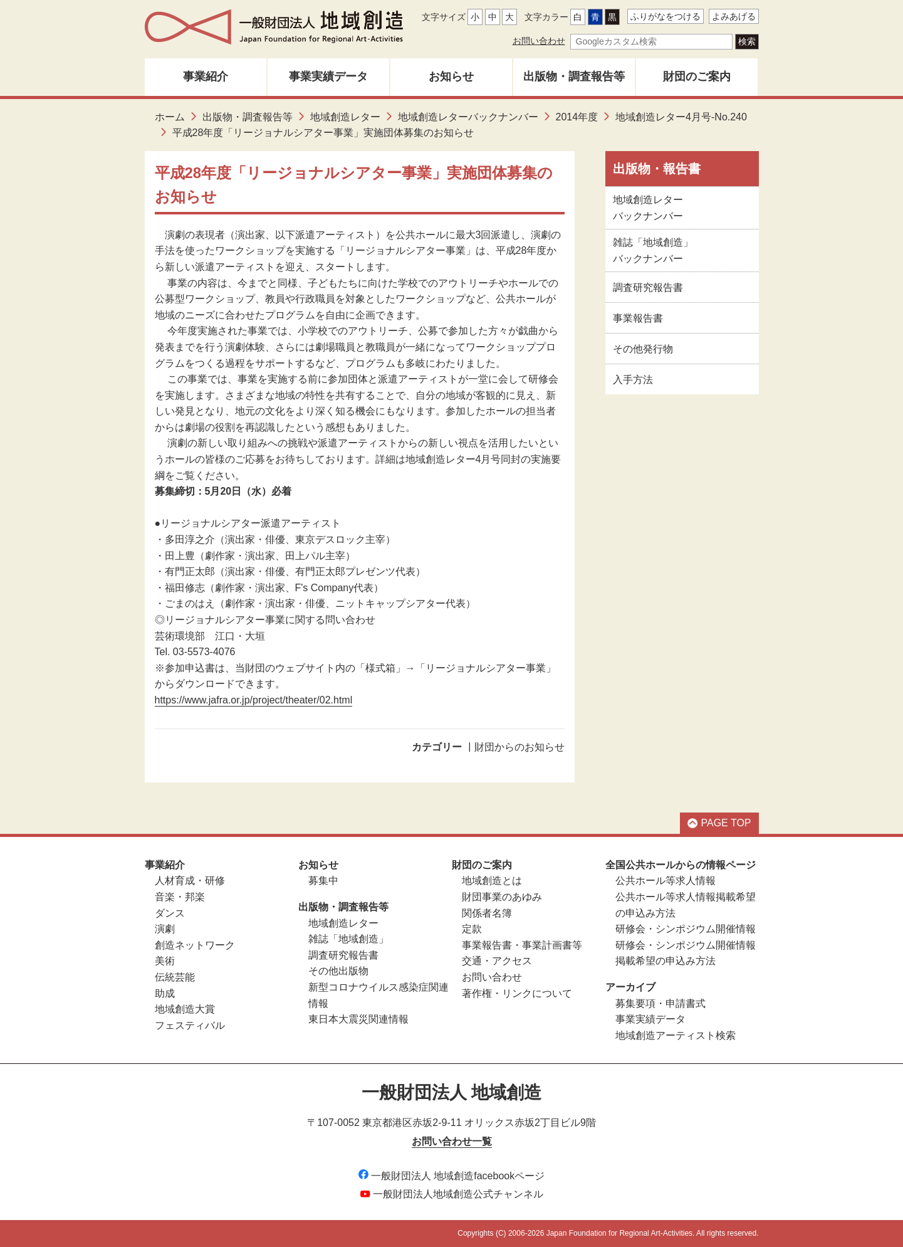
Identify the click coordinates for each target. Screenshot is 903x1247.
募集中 (323, 880)
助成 (165, 993)
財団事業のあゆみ (502, 897)
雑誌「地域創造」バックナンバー (653, 250)
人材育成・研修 (190, 880)
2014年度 (577, 117)
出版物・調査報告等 (574, 76)
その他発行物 (643, 349)
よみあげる (734, 16)
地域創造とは (492, 880)
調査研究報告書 (648, 287)
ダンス (170, 913)
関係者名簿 (487, 913)
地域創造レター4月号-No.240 (681, 117)
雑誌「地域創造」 (348, 939)
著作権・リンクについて (517, 993)
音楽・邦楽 (180, 897)
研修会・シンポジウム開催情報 (685, 928)
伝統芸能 (175, 977)
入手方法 (633, 379)
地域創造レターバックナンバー (468, 117)
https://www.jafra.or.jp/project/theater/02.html (254, 700)
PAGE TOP (719, 823)
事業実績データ (328, 76)
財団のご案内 (697, 76)
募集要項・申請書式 (660, 1003)
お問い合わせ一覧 (452, 1141)
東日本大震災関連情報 (358, 1019)
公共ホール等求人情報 (665, 880)
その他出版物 (338, 971)
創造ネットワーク (195, 945)
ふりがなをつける (665, 16)
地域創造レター (345, 117)
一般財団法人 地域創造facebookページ (451, 1176)
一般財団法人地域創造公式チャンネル (451, 1194)
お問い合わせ (539, 41)
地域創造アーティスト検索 (675, 1035)
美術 (165, 960)
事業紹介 (205, 76)
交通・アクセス (497, 960)
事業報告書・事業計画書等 (522, 945)
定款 (472, 928)
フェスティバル (190, 1025)
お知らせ (451, 76)
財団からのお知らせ (519, 747)
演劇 (165, 928)
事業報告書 (638, 318)
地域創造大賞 (185, 1009)
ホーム (170, 117)
